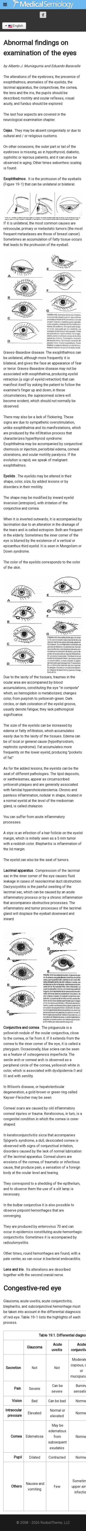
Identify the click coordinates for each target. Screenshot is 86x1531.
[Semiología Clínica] (43, 4)
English (14, 26)
